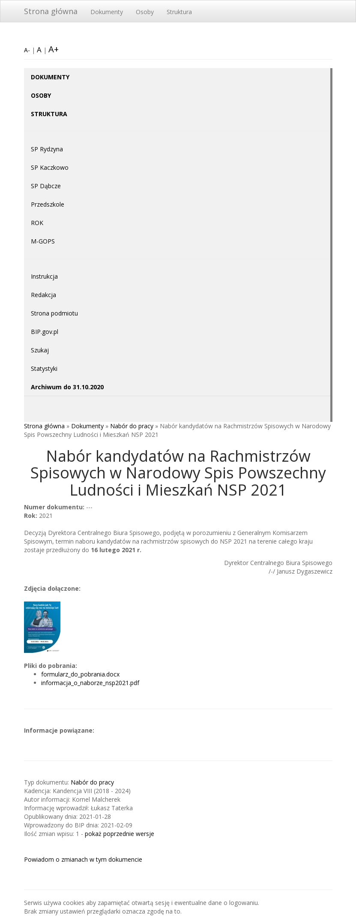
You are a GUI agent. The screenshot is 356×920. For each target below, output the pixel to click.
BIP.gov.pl (44, 332)
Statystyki (44, 368)
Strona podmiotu (54, 313)
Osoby (145, 12)
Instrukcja (44, 276)
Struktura (179, 12)
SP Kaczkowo (50, 167)
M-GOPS (43, 241)
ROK (37, 223)
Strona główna (51, 11)
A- (27, 50)
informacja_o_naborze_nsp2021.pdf (90, 683)
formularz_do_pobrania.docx (80, 674)
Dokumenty (106, 12)
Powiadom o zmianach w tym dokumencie (83, 859)
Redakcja (43, 295)
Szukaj (40, 350)
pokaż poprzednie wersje (119, 834)
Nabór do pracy (131, 426)
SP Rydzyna (47, 149)
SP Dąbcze (46, 186)
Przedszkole (47, 204)
